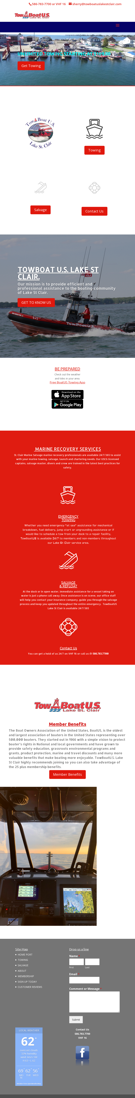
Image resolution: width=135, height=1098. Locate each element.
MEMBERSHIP (26, 976)
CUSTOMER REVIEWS (30, 987)
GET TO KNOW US (36, 302)
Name (74, 956)
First (71, 967)
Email (74, 974)
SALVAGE (23, 965)
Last (87, 967)
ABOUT (22, 970)
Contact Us (94, 211)
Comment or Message (85, 989)
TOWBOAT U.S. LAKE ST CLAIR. (58, 273)
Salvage (40, 209)
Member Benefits (67, 774)
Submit (76, 1019)
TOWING (23, 959)
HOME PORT (25, 954)
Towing (94, 150)
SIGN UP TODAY (27, 981)
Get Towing (31, 66)
